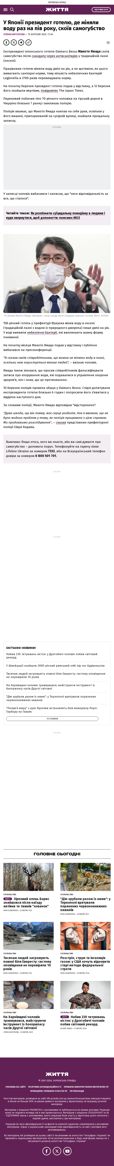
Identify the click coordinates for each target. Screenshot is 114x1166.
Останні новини (21, 648)
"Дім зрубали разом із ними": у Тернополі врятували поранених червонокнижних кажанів (51, 698)
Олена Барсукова (14, 34)
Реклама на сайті (16, 1087)
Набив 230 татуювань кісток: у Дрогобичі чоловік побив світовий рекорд (51, 655)
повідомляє (49, 90)
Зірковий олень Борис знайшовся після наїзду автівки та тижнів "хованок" (26, 902)
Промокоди (77, 1091)
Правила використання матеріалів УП (86, 1087)
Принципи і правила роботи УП (48, 1091)
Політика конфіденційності (44, 1087)
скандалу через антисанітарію (55, 56)
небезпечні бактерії (42, 332)
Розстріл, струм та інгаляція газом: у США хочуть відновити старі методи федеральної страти (85, 963)
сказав (61, 422)
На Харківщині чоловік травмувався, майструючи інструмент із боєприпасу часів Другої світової (50, 686)
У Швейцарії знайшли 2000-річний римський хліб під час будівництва (55, 665)
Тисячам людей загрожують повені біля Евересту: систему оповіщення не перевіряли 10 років (55, 675)
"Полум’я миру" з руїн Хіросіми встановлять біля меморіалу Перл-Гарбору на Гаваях (52, 709)
